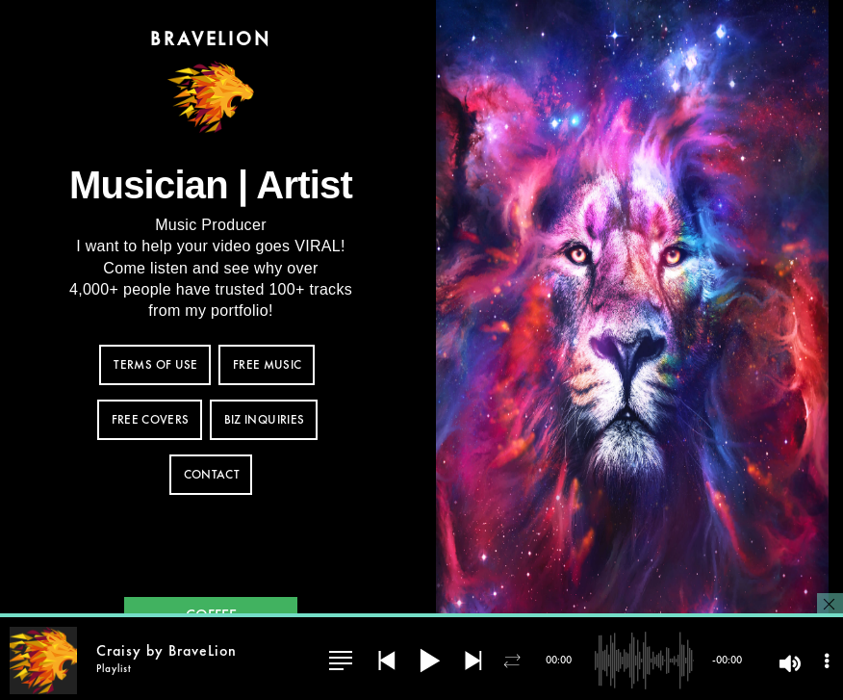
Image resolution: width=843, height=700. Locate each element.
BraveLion (210, 38)
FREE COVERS (151, 420)
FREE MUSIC (267, 365)
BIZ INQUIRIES (264, 420)
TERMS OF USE (155, 365)
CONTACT (212, 475)
